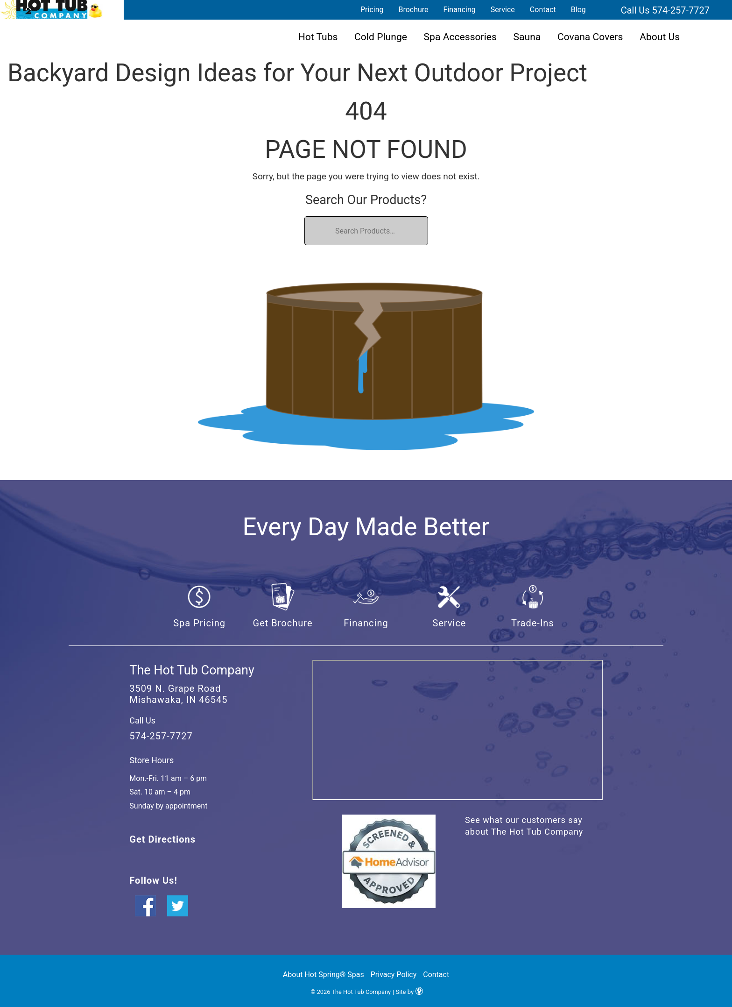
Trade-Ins (532, 623)
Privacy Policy (394, 974)
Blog (578, 9)
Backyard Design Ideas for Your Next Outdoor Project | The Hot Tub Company (51, 9)
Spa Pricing (199, 623)
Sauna (527, 37)
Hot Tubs (318, 37)
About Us (660, 37)
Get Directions (162, 839)
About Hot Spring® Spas (323, 974)
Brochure (413, 9)
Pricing (372, 9)
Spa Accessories (460, 37)
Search (604, 10)
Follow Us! (153, 880)
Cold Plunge (380, 37)
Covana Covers (590, 37)
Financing (459, 9)
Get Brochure (283, 623)
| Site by (408, 991)
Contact (543, 9)
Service (503, 9)
